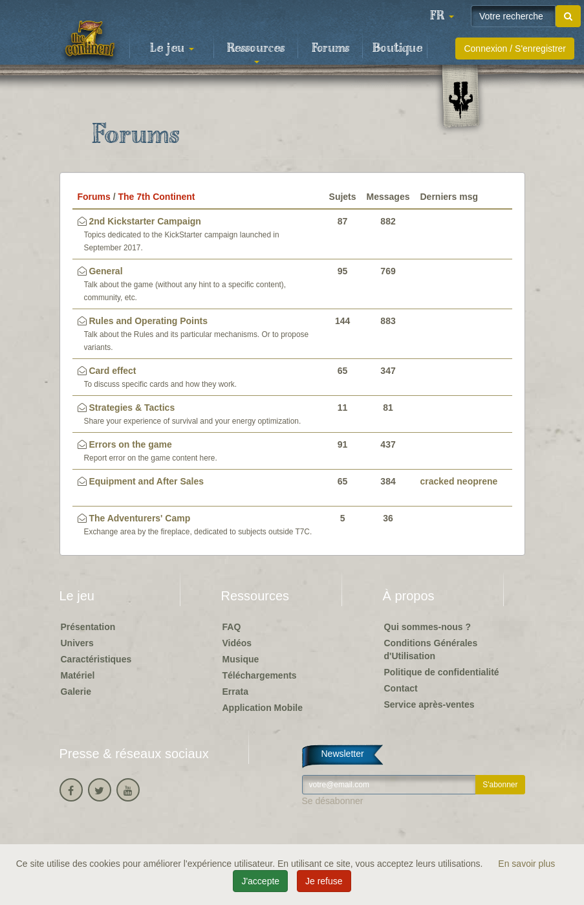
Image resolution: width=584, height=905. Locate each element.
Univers (77, 643)
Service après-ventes (429, 704)
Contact (401, 688)
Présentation (88, 627)
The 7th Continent (156, 196)
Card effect (112, 370)
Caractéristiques (96, 659)
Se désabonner (332, 801)
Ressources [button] (256, 52)
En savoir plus (526, 863)
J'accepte (260, 881)
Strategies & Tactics (132, 407)
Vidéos (237, 643)
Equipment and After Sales (146, 481)
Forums (330, 48)
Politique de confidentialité (441, 672)
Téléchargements (259, 675)
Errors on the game (130, 444)
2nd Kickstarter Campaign (145, 221)
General (105, 271)
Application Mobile (262, 708)
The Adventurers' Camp (139, 518)
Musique (240, 659)
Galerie (76, 691)
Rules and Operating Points (148, 321)
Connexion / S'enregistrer (515, 48)
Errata (235, 691)
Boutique (397, 48)
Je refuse (324, 881)
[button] (442, 16)
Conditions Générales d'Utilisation (431, 649)
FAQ (231, 627)
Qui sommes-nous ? (427, 627)
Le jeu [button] (172, 48)
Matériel (78, 675)
